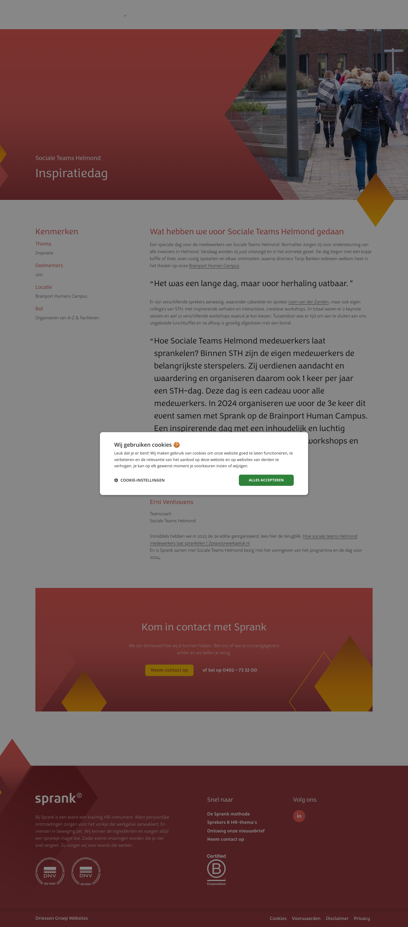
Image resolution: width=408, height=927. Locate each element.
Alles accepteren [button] (265, 479)
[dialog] (204, 463)
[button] (139, 480)
